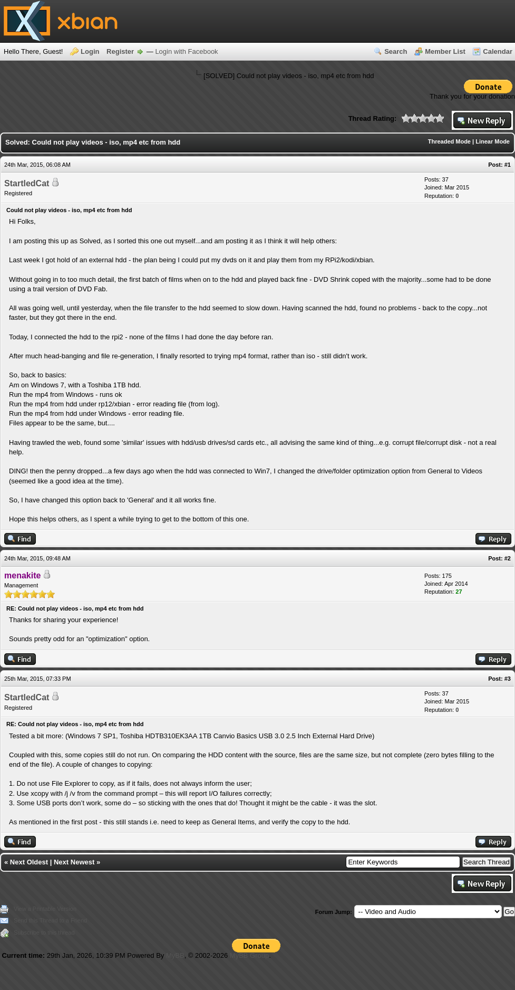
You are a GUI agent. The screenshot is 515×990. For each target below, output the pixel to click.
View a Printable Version (45, 909)
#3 (507, 678)
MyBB (175, 955)
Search (395, 51)
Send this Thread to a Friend (50, 920)
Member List (445, 51)
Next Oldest (29, 862)
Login (90, 51)
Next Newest (74, 862)
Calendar (497, 51)
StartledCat (26, 183)
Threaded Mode (449, 141)
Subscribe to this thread (44, 932)
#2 (507, 558)
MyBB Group (249, 955)
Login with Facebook (186, 51)
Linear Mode (492, 141)
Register (120, 51)
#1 (507, 164)
